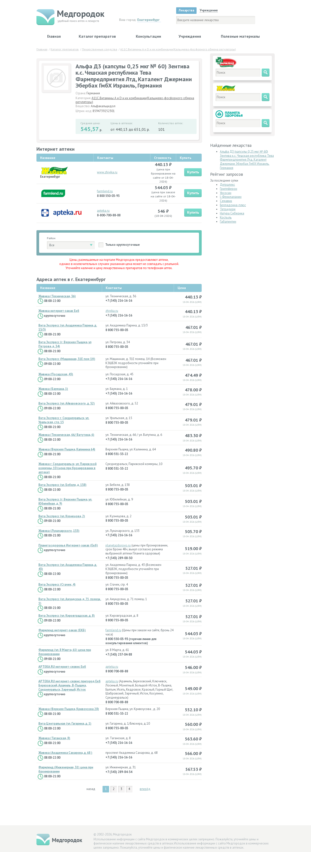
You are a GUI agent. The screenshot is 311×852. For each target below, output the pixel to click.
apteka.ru (103, 211)
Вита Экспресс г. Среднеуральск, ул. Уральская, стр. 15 (63, 420)
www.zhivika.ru (107, 172)
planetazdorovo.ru (118, 545)
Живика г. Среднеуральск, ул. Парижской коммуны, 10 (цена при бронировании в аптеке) (67, 468)
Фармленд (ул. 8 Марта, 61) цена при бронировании (64, 652)
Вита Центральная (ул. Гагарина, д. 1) (64, 724)
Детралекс (227, 185)
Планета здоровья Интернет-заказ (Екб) (68, 545)
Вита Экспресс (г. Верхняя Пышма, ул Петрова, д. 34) (64, 344)
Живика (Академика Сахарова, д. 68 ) (65, 753)
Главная (54, 36)
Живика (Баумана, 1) (53, 389)
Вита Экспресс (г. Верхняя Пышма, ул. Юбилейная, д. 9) (65, 502)
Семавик (226, 201)
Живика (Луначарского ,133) (58, 531)
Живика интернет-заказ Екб (58, 311)
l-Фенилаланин (231, 197)
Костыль (226, 217)
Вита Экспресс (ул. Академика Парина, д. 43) (67, 567)
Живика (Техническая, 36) (57, 296)
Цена (182, 288)
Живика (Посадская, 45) (55, 374)
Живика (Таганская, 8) (54, 738)
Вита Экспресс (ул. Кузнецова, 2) (61, 516)
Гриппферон (228, 189)
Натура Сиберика (232, 213)
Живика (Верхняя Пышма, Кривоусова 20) (68, 709)
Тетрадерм (227, 209)
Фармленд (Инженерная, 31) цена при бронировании (65, 769)
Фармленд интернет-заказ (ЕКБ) (62, 630)
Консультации (148, 36)
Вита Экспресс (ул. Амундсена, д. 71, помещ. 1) (69, 601)
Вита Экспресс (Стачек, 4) (57, 585)
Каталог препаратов (97, 36)
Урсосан (225, 193)
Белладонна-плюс (233, 205)
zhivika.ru (111, 311)
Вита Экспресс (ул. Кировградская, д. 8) (66, 616)
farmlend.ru (105, 191)
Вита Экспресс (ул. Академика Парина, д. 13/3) (67, 328)
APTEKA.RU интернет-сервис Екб (62, 667)
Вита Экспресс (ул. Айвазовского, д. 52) (66, 403)
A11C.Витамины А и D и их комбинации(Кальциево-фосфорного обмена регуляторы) (135, 100)
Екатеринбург (148, 20)
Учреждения (190, 36)
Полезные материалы (240, 36)
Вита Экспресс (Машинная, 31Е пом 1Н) (66, 359)
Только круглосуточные (122, 245)
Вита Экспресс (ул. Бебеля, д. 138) (62, 485)
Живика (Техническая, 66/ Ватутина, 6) (66, 435)
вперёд (145, 789)
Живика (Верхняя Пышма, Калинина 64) (66, 449)
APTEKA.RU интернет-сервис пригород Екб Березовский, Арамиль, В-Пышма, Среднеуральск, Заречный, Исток (69, 685)
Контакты (114, 288)
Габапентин (228, 222)
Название (47, 288)
